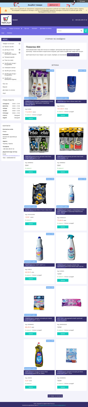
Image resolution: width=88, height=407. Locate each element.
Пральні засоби (74, 55)
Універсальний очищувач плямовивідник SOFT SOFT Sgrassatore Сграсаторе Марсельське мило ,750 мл (70, 211)
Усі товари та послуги (54, 396)
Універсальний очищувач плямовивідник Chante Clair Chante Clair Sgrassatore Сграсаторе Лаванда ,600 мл (39, 103)
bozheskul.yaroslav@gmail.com (11, 155)
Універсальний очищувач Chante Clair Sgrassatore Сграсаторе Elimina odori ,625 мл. (70, 265)
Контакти (34, 28)
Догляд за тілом (9, 49)
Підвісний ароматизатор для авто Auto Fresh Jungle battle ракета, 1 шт (38, 157)
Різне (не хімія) (8, 60)
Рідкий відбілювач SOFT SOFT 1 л (35, 265)
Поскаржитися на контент (45, 405)
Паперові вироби (9, 57)
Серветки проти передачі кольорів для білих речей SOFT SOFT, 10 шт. (70, 372)
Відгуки (5, 87)
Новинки (9, 33)
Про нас (26, 28)
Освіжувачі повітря (9, 67)
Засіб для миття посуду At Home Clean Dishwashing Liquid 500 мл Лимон (36, 372)
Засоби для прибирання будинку (10, 53)
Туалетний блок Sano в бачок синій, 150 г (69, 101)
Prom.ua (52, 403)
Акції (2, 33)
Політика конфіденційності (59, 405)
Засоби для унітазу (10, 70)
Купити (31, 118)
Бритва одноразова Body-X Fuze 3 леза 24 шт (38, 210)
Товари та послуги (14, 28)
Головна (3, 28)
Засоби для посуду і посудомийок (10, 64)
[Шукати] (81, 31)
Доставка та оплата (45, 28)
